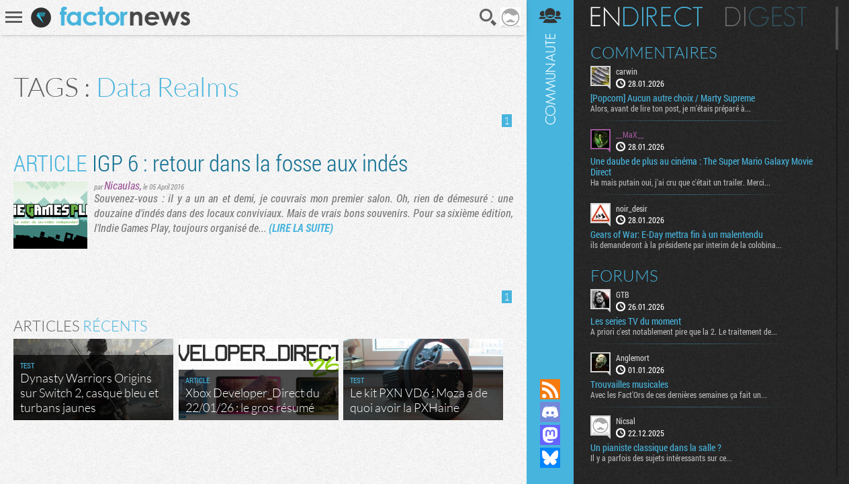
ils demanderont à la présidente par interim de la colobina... (686, 244)
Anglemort (633, 357)
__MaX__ (630, 134)
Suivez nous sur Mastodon (550, 435)
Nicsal (625, 420)
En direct (646, 17)
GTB (622, 294)
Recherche (488, 17)
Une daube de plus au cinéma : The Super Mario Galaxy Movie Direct (701, 166)
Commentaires (653, 52)
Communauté (550, 176)
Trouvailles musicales (629, 384)
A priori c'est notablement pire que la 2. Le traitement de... (683, 331)
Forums (624, 276)
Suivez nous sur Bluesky (550, 458)
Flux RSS (550, 389)
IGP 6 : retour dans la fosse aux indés (210, 162)
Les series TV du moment (635, 321)
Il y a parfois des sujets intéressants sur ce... (661, 457)
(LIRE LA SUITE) (301, 227)
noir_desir (631, 208)
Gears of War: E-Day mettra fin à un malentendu (676, 234)
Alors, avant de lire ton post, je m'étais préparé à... (670, 108)
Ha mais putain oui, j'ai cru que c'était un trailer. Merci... (680, 182)
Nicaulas (122, 185)
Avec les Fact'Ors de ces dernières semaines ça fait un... (678, 394)
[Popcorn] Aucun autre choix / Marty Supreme (672, 98)
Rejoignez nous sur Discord (550, 412)
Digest (766, 17)
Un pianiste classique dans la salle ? (655, 447)
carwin (626, 71)
